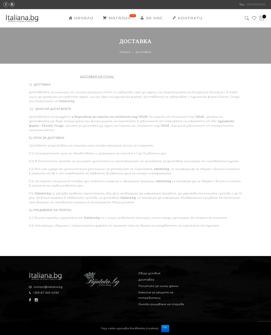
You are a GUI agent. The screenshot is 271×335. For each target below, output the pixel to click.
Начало (125, 52)
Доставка (146, 279)
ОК (165, 327)
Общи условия (149, 273)
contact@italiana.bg (48, 287)
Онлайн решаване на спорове (161, 304)
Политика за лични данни (158, 286)
